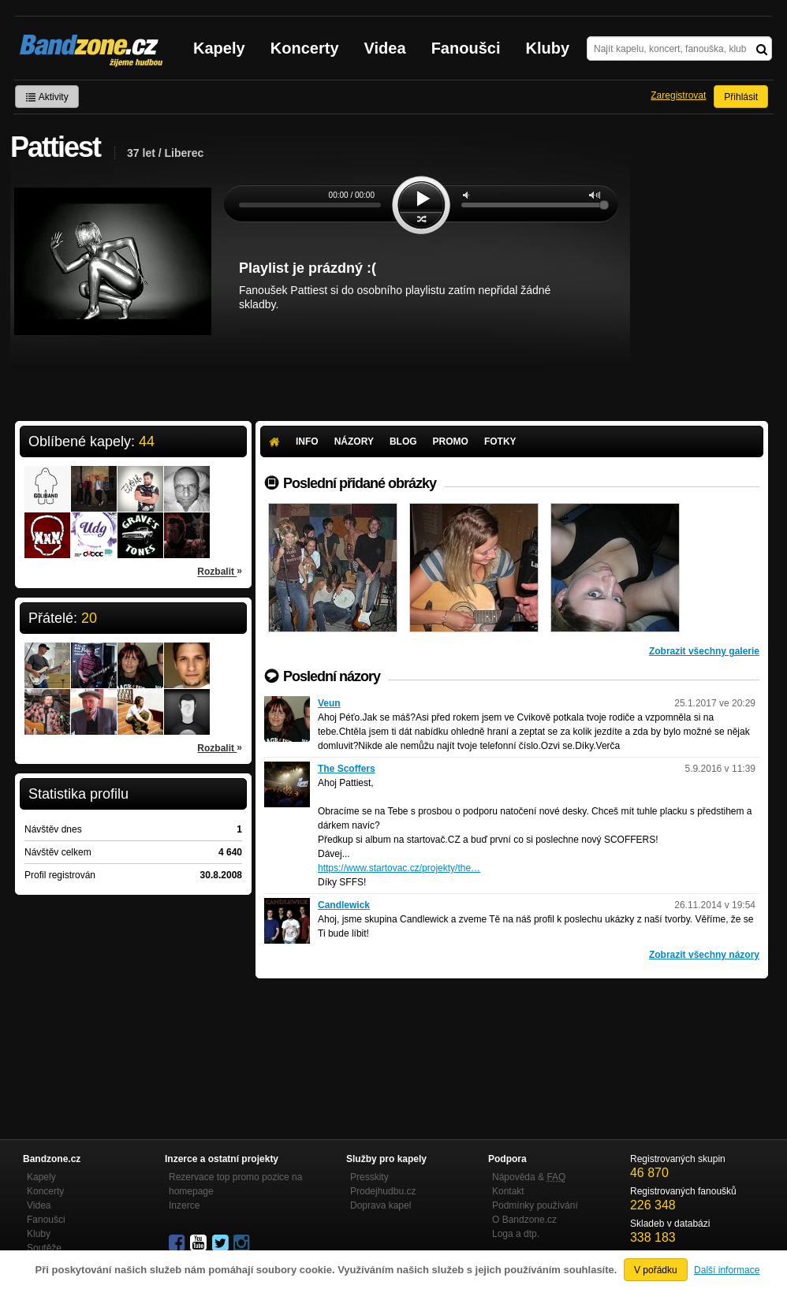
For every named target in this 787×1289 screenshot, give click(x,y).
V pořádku (655, 1270)
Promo (450, 441)
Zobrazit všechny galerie (704, 651)
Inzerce (184, 1205)
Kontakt (508, 1191)
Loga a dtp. (515, 1233)
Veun (329, 703)
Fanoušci (466, 48)
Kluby (548, 48)
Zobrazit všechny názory (704, 954)
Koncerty (304, 48)
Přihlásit (741, 96)
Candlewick (344, 905)
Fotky (500, 441)
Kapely (219, 48)
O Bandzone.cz (524, 1219)
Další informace (726, 1270)
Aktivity (47, 96)
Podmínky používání (535, 1205)
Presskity (369, 1177)
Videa (385, 48)
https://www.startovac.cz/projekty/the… (399, 868)
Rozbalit (219, 571)
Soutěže (44, 1248)
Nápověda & (528, 1177)
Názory (354, 441)
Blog (403, 441)
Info (307, 441)
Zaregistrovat (678, 95)
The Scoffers (346, 768)
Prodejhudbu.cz (383, 1191)
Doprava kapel (380, 1205)
